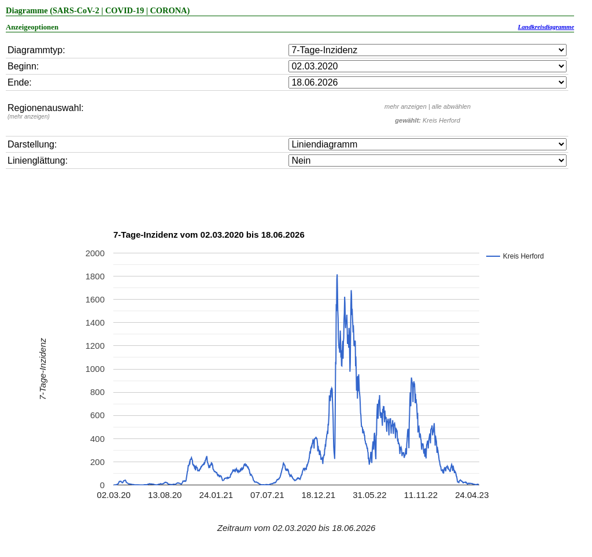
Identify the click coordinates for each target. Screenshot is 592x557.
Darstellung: (32, 144)
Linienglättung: (38, 160)
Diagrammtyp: (36, 50)
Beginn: (23, 66)
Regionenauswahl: (46, 111)
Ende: (20, 82)
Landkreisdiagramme (546, 26)
